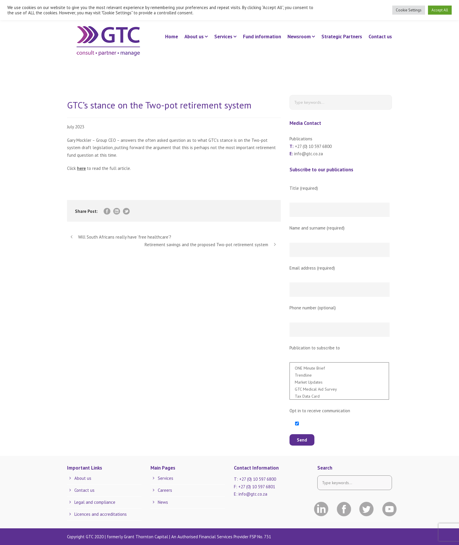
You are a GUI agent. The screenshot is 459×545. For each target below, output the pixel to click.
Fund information (262, 36)
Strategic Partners (341, 36)
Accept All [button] (439, 10)
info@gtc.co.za (308, 153)
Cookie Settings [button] (409, 10)
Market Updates (339, 381)
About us (194, 36)
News (163, 502)
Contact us (380, 36)
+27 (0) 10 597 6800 (313, 146)
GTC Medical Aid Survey (339, 388)
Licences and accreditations (100, 514)
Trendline (339, 374)
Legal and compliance (94, 502)
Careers (165, 490)
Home (171, 36)
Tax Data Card (339, 395)
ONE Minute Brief (339, 367)
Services (223, 36)
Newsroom (299, 36)
